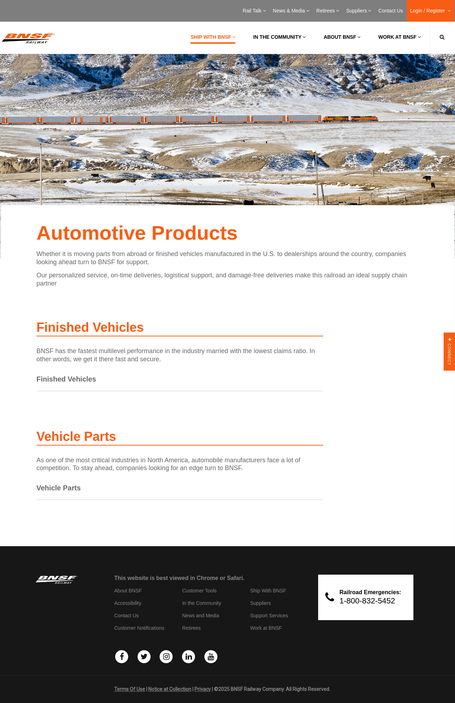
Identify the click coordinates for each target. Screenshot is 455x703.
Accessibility (127, 603)
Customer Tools (199, 590)
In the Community (279, 37)
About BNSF (341, 37)
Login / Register (430, 11)
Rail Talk (254, 11)
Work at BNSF (399, 37)
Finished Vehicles (66, 379)
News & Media (291, 11)
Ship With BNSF (268, 590)
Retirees (327, 11)
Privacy (202, 689)
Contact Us (390, 11)
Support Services (269, 615)
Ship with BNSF (213, 37)
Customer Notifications (139, 628)
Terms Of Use (129, 689)
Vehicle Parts (59, 488)
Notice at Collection (169, 689)
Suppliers (358, 11)
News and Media (200, 615)
